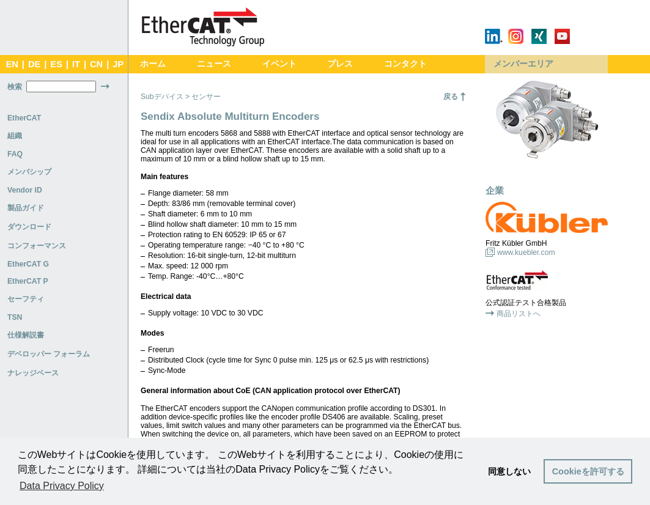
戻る (450, 96)
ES (56, 64)
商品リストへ (519, 313)
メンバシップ (29, 172)
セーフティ (25, 299)
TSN (14, 317)
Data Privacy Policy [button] (62, 486)
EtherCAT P (27, 281)
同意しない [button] (509, 471)
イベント (279, 63)
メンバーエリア (523, 63)
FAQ (15, 154)
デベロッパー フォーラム (48, 354)
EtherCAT (24, 118)
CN (96, 64)
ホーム (153, 63)
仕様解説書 (25, 335)
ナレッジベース (33, 373)
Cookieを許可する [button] (588, 471)
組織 (14, 135)
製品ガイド (25, 208)
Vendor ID (24, 190)
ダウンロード (29, 227)
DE (34, 64)
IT (76, 64)
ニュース (214, 63)
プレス (340, 63)
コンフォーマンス (36, 245)
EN (12, 64)
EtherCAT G (28, 264)
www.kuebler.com (526, 252)
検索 (14, 87)
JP (118, 64)
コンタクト (405, 63)
